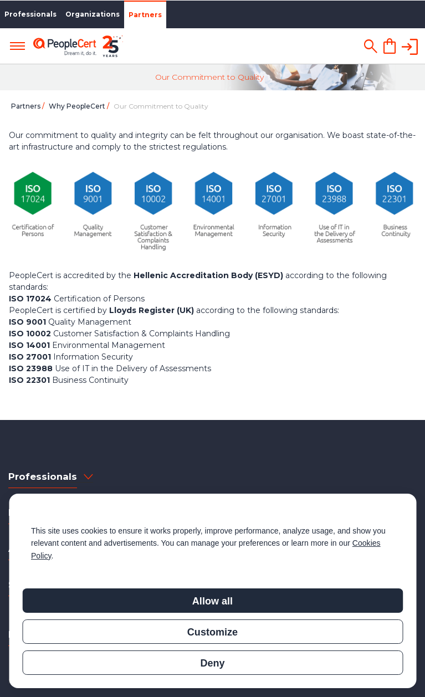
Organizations (92, 14)
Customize (212, 632)
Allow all (212, 601)
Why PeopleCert (78, 106)
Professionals (30, 14)
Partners (145, 15)
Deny (212, 663)
